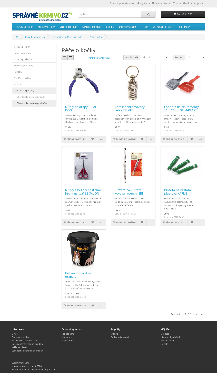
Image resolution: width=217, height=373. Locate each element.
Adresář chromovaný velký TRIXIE (130, 108)
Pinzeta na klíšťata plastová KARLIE (177, 191)
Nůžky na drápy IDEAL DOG (81, 108)
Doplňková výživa (127, 26)
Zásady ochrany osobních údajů (27, 344)
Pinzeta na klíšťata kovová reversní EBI (129, 191)
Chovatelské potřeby (163, 26)
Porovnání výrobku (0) (99, 57)
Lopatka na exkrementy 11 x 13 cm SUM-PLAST (181, 108)
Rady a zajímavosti (120, 337)
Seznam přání (167, 340)
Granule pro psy (25, 26)
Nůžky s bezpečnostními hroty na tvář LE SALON (83, 191)
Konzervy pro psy (46, 26)
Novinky (164, 344)
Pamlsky (110, 26)
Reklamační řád (19, 347)
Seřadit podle (131, 57)
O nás (14, 333)
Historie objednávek (170, 337)
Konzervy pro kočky (91, 26)
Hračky (144, 26)
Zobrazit (179, 57)
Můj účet (165, 333)
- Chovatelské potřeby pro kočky (30, 103)
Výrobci (114, 333)
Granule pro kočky (68, 26)
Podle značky (184, 26)
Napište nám (68, 333)
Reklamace (67, 337)
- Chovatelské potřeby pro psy (29, 96)
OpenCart (24, 362)
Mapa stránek (68, 340)
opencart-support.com (45, 369)
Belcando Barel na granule (78, 275)
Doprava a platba (20, 337)
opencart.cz (26, 369)
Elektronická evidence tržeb (25, 340)
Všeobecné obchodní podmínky (27, 350)
